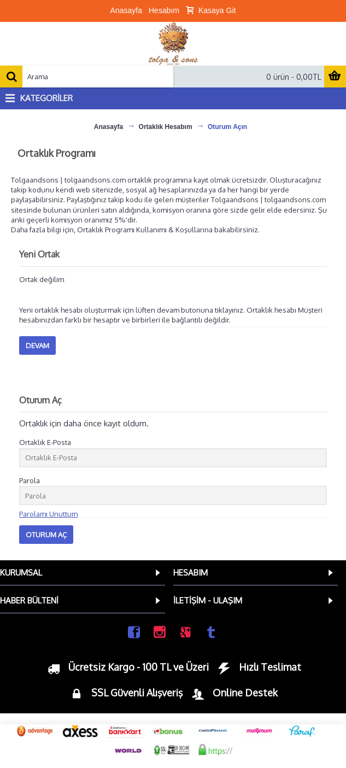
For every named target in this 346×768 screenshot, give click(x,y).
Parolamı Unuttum (48, 513)
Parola (29, 480)
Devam (37, 345)
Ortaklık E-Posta (45, 442)
